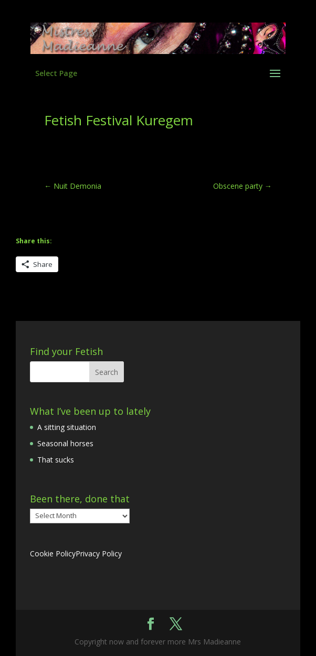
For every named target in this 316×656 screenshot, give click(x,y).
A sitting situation (66, 427)
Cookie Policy (53, 553)
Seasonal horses (65, 443)
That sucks (55, 460)
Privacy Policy (99, 553)
